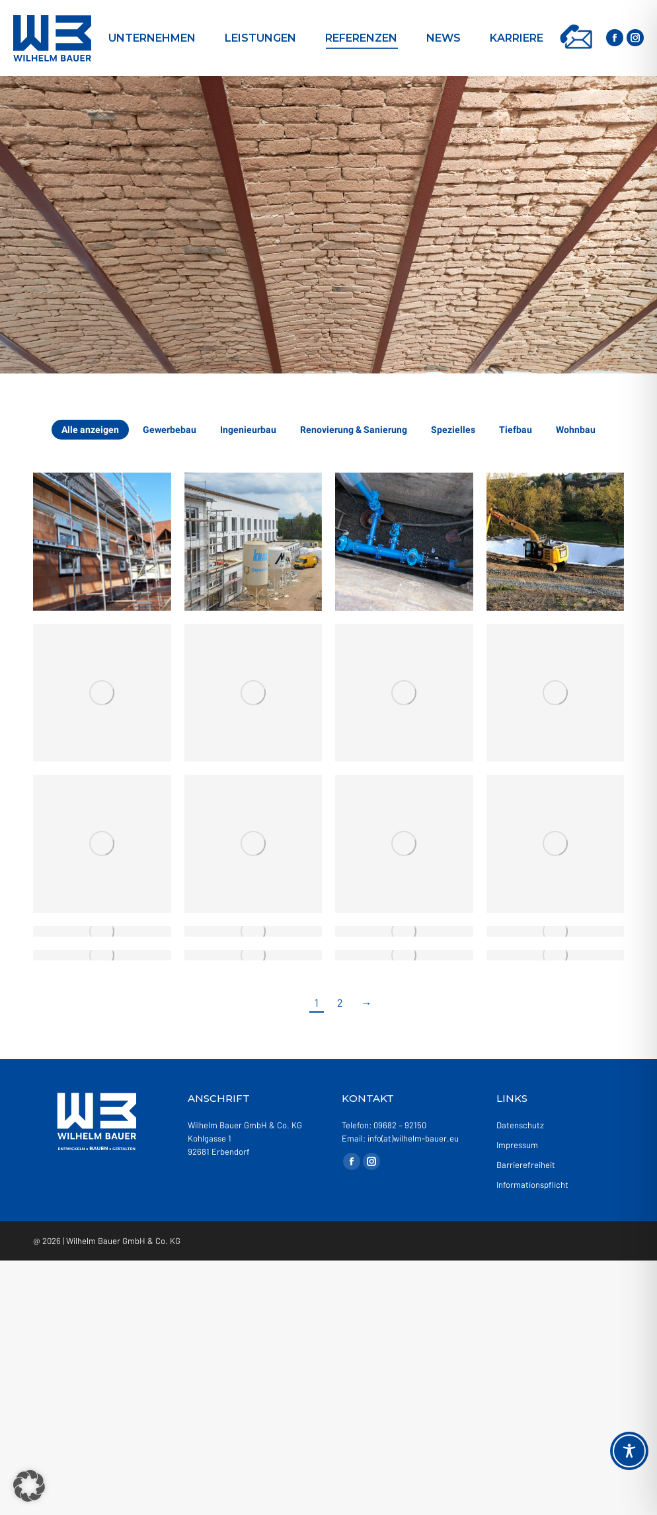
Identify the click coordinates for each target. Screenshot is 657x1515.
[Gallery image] (102, 542)
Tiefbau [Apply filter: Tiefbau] (515, 429)
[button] (29, 1486)
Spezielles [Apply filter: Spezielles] (453, 429)
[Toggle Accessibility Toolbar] (629, 1451)
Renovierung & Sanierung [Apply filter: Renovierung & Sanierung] (353, 429)
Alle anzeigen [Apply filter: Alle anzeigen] (90, 429)
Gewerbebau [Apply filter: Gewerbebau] (169, 429)
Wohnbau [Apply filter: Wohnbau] (576, 429)
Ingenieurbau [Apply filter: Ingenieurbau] (248, 429)
